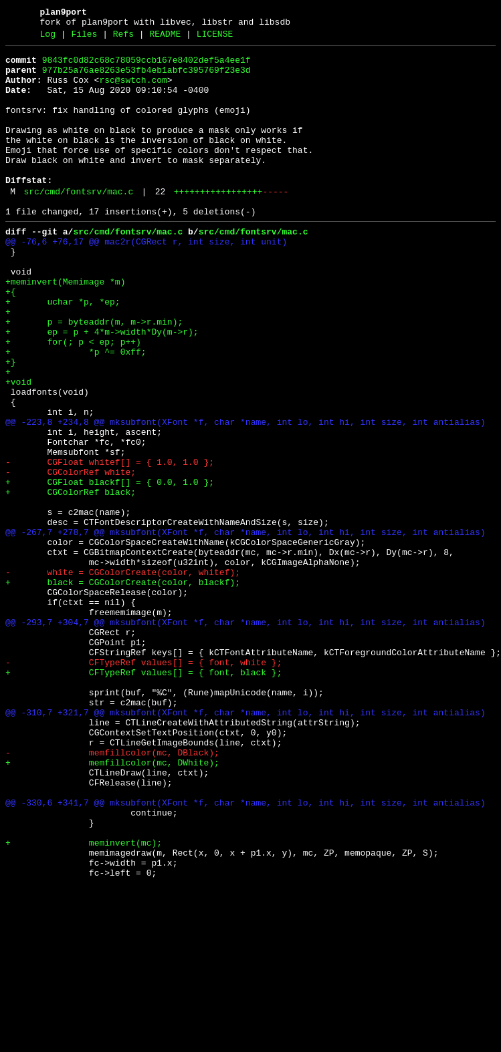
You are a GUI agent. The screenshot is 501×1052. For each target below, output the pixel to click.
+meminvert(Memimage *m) (65, 328)
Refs (123, 38)
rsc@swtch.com (133, 90)
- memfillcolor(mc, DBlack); (112, 893)
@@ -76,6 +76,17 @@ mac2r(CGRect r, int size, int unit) (146, 280)
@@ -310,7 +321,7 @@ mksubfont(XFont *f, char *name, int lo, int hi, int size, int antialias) (245, 845)
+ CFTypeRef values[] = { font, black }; (143, 797)
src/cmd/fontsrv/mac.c (78, 224)
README (165, 38)
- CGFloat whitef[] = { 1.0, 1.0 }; (109, 544)
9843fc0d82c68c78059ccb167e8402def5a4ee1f (146, 66)
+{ (10, 340)
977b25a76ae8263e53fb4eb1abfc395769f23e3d (146, 78)
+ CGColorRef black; (70, 580)
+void (18, 448)
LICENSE (215, 38)
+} (10, 424)
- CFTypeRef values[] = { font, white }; (143, 785)
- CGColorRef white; (70, 556)
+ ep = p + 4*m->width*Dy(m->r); (102, 388)
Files (84, 38)
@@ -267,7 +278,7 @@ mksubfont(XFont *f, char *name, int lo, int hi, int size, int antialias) (245, 629)
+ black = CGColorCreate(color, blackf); (122, 689)
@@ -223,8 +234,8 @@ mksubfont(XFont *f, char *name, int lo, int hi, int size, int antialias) (245, 496)
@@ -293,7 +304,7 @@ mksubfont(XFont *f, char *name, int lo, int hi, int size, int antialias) (245, 737)
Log (48, 38)
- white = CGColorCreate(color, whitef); (122, 677)
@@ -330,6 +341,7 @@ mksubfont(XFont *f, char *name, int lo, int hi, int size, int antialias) (245, 953)
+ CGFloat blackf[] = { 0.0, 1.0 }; (109, 568)
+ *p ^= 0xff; (75, 412)
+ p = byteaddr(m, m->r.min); (94, 376)
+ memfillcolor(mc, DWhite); (112, 905)
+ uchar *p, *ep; (62, 352)
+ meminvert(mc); (83, 1001)
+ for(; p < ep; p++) (73, 400)
